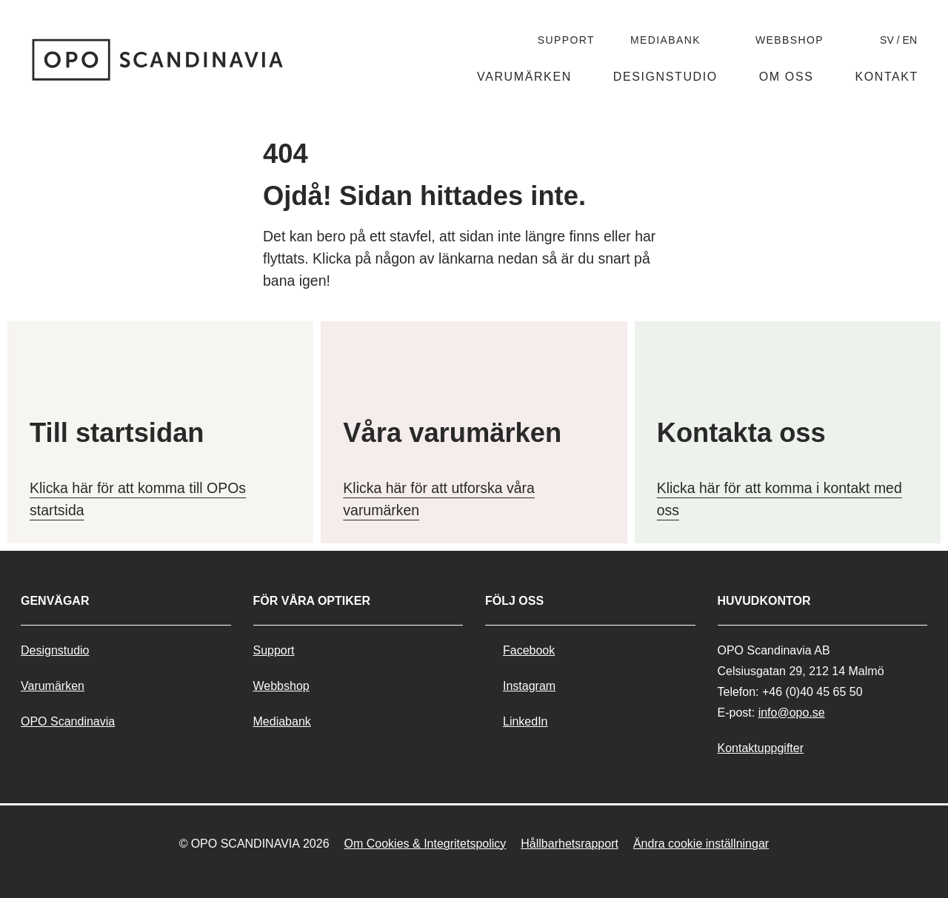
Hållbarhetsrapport (569, 843)
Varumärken (524, 76)
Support (566, 40)
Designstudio (665, 76)
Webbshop (789, 40)
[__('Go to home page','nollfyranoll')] (158, 59)
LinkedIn (525, 721)
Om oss (786, 76)
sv (887, 40)
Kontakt (886, 76)
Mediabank (665, 40)
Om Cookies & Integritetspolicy (425, 843)
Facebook (529, 650)
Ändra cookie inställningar (701, 843)
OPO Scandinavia (68, 721)
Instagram (529, 686)
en (910, 40)
